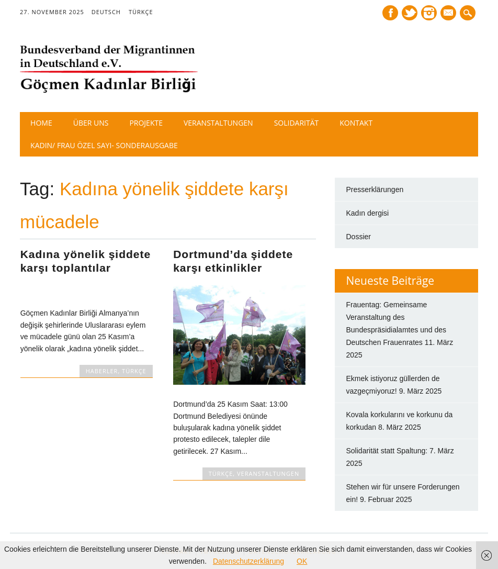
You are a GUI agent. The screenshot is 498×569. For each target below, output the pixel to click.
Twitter (409, 12)
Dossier (358, 236)
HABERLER (102, 371)
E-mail (449, 13)
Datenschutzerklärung (248, 561)
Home (41, 123)
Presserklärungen (375, 189)
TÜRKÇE (141, 12)
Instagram (429, 12)
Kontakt (355, 123)
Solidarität (296, 123)
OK (302, 561)
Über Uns (91, 123)
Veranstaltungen (218, 123)
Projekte (146, 123)
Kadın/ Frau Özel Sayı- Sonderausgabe (104, 145)
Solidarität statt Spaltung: (387, 451)
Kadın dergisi (367, 213)
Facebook (390, 12)
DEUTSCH (106, 12)
